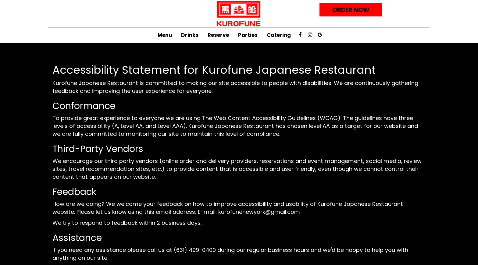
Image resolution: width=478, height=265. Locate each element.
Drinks (189, 35)
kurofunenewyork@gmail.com (259, 212)
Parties (248, 35)
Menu (165, 35)
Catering (279, 35)
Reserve (218, 35)
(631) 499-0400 (195, 250)
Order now (350, 9)
